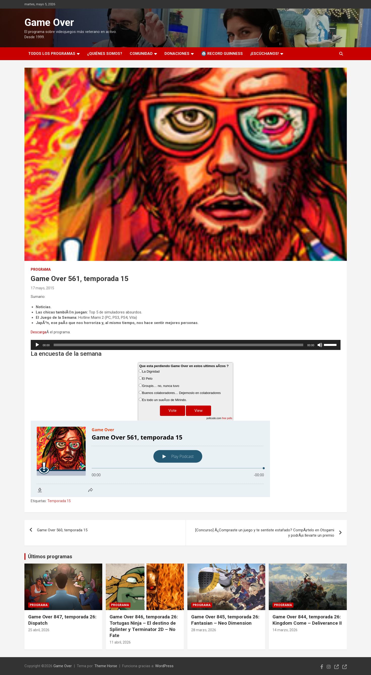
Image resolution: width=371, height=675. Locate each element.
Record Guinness (222, 53)
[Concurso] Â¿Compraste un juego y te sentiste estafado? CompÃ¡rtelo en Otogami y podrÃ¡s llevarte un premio (264, 533)
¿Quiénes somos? (104, 53)
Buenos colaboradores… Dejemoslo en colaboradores (181, 393)
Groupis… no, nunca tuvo (160, 386)
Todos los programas (51, 53)
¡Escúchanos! (264, 53)
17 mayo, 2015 (42, 288)
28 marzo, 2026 (203, 630)
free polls (227, 418)
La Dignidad (150, 371)
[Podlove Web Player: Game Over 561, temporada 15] (186, 459)
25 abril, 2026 (38, 630)
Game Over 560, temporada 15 (62, 530)
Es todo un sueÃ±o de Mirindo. (164, 400)
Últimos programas (50, 556)
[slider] (178, 345)
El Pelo (147, 378)
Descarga (38, 332)
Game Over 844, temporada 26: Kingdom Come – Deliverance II (307, 620)
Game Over (49, 22)
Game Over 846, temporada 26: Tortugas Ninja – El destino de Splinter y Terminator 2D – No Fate (144, 626)
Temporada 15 (59, 501)
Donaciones (176, 53)
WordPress (164, 666)
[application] (186, 345)
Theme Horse (105, 666)
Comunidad (141, 53)
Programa (41, 269)
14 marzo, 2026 (285, 630)
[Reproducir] (37, 344)
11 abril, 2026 (120, 642)
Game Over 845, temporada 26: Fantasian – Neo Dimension (225, 620)
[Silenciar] (319, 344)
